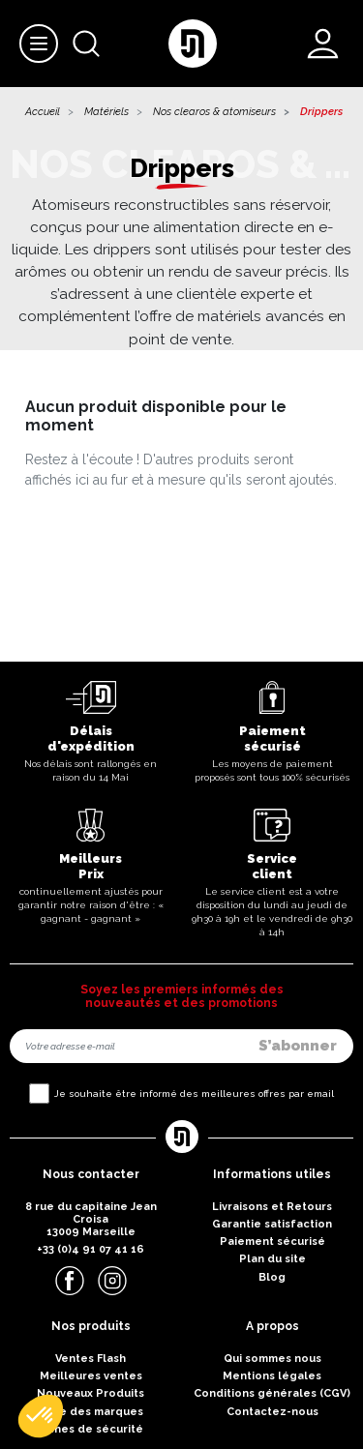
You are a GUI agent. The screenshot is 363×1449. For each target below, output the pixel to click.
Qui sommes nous (272, 1358)
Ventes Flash (90, 1358)
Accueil (42, 111)
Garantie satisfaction (272, 1224)
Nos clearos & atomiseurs (214, 111)
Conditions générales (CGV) (272, 1393)
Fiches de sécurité (91, 1429)
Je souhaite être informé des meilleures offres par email (194, 1093)
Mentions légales (272, 1376)
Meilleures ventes (91, 1376)
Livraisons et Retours (272, 1206)
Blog (272, 1277)
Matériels (106, 111)
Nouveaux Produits (90, 1393)
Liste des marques (91, 1411)
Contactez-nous (272, 1411)
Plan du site (272, 1259)
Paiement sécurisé (272, 1241)
